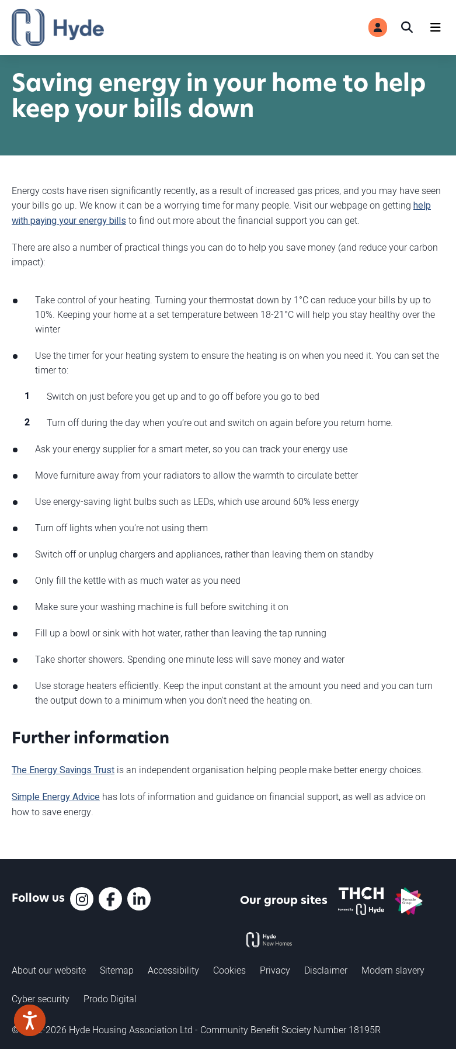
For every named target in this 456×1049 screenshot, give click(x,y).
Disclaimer (325, 970)
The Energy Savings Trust (63, 770)
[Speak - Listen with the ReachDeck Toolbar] (30, 1020)
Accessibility (173, 970)
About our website (49, 970)
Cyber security (40, 998)
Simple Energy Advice (56, 797)
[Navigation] (435, 27)
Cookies (229, 970)
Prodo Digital (110, 998)
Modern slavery (392, 970)
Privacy (275, 970)
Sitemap (117, 970)
